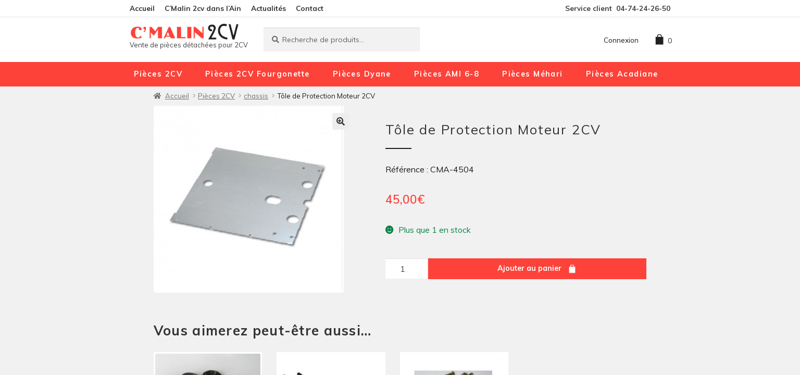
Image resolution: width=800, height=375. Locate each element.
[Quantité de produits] (406, 268)
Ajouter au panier (529, 268)
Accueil (142, 8)
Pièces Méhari (532, 74)
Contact (309, 8)
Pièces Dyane (362, 74)
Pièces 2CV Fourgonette (257, 74)
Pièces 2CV (158, 74)
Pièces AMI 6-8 (446, 74)
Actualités (268, 8)
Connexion (621, 39)
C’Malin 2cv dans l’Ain (203, 8)
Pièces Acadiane (622, 74)
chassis (256, 96)
